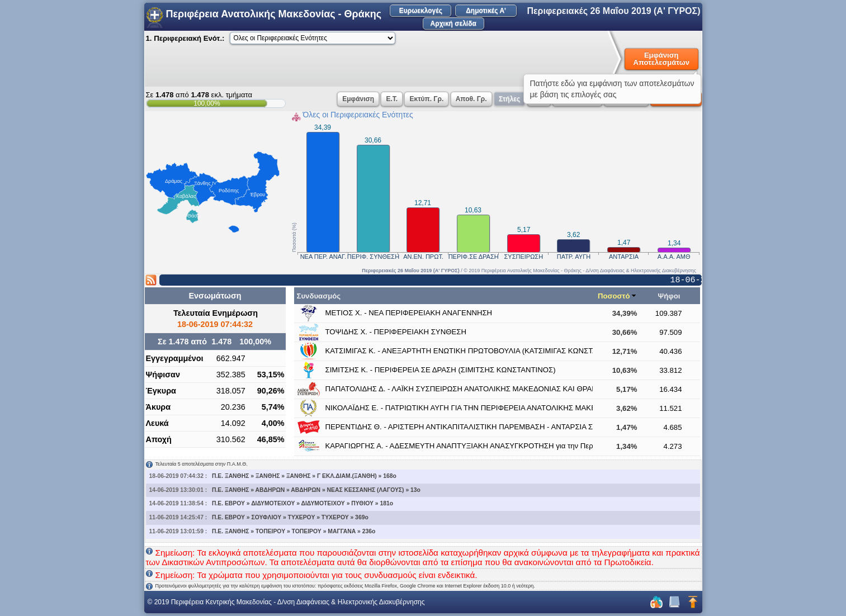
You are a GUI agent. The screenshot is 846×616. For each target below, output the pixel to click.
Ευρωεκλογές (420, 11)
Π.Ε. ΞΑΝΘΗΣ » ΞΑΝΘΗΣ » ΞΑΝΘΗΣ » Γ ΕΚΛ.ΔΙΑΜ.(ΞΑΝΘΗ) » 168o (304, 476)
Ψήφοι (669, 296)
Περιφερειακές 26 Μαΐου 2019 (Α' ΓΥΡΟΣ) (613, 11)
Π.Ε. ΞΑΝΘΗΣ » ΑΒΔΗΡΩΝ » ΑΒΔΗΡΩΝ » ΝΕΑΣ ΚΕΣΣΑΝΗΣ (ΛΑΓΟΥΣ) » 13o (316, 490)
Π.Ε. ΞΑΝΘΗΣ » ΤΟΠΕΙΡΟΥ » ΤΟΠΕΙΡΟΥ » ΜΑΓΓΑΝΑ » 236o (294, 531)
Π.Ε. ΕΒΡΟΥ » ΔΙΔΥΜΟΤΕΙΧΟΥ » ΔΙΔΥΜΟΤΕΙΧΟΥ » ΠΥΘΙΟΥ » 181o (302, 503)
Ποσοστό (614, 296)
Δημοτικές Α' (486, 11)
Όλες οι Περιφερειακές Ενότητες (358, 114)
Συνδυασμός (319, 296)
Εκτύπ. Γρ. (426, 99)
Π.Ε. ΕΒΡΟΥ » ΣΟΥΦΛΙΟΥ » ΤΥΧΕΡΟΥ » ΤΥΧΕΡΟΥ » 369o (290, 517)
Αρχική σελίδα (453, 23)
